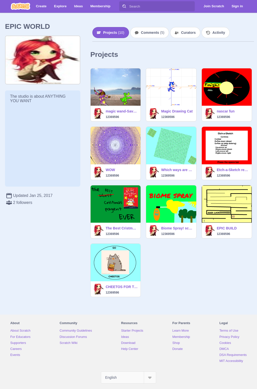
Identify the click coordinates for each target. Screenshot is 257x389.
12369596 (112, 117)
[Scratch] (20, 6)
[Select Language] (128, 377)
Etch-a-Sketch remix (233, 170)
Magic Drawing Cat (176, 111)
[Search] (124, 6)
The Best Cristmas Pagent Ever (122, 228)
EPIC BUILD (227, 228)
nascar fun (226, 111)
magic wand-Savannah (122, 111)
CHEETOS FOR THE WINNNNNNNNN (122, 287)
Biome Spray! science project (177, 228)
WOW (110, 170)
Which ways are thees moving (177, 170)
